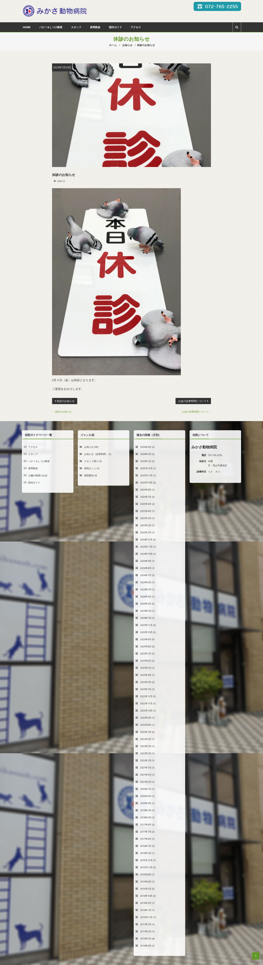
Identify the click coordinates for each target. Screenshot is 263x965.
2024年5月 (145, 589)
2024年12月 (146, 539)
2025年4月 (145, 511)
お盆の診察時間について (192, 401)
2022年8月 (145, 724)
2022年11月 (146, 703)
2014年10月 (146, 895)
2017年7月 (145, 831)
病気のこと (90, 468)
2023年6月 (145, 660)
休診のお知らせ (66, 401)
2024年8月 (145, 568)
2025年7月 (145, 496)
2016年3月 (145, 853)
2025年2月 (145, 525)
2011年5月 (145, 931)
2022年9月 (145, 717)
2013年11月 (146, 917)
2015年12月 (146, 860)
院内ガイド (115, 27)
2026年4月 (145, 447)
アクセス (136, 27)
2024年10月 (146, 553)
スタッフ (76, 27)
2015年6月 (145, 881)
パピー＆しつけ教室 (50, 27)
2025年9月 (145, 489)
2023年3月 (145, 682)
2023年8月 (145, 646)
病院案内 (89, 475)
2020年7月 (145, 789)
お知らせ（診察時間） (96, 454)
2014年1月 (145, 910)
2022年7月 (145, 732)
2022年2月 (145, 753)
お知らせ (61, 181)
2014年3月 (145, 903)
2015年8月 (145, 874)
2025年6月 (145, 504)
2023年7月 (145, 653)
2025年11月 (146, 475)
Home (27, 27)
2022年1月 (145, 760)
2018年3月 (145, 817)
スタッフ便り (91, 461)
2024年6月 (145, 582)
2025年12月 (146, 468)
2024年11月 (146, 546)
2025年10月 (146, 482)
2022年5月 (145, 746)
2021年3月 (145, 774)
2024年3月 (145, 603)
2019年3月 (145, 810)
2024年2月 (145, 610)
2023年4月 (145, 675)
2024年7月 (145, 575)
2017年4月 (145, 838)
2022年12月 (146, 696)
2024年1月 (145, 618)
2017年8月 (145, 824)
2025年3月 (145, 518)
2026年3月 (145, 454)
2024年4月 (145, 596)
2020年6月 (145, 796)
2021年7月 (145, 767)
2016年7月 (145, 846)
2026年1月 (145, 461)
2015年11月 (146, 867)
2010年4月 (145, 945)
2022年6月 (145, 739)
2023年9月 (145, 639)
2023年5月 (145, 667)
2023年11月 (146, 625)
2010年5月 (145, 938)
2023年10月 (146, 632)
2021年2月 (145, 781)
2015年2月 (145, 888)
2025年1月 (145, 532)
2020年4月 (145, 803)
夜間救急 (95, 27)
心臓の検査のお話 (37, 475)
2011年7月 (145, 924)
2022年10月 (146, 710)
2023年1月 (145, 689)
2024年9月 (145, 561)
